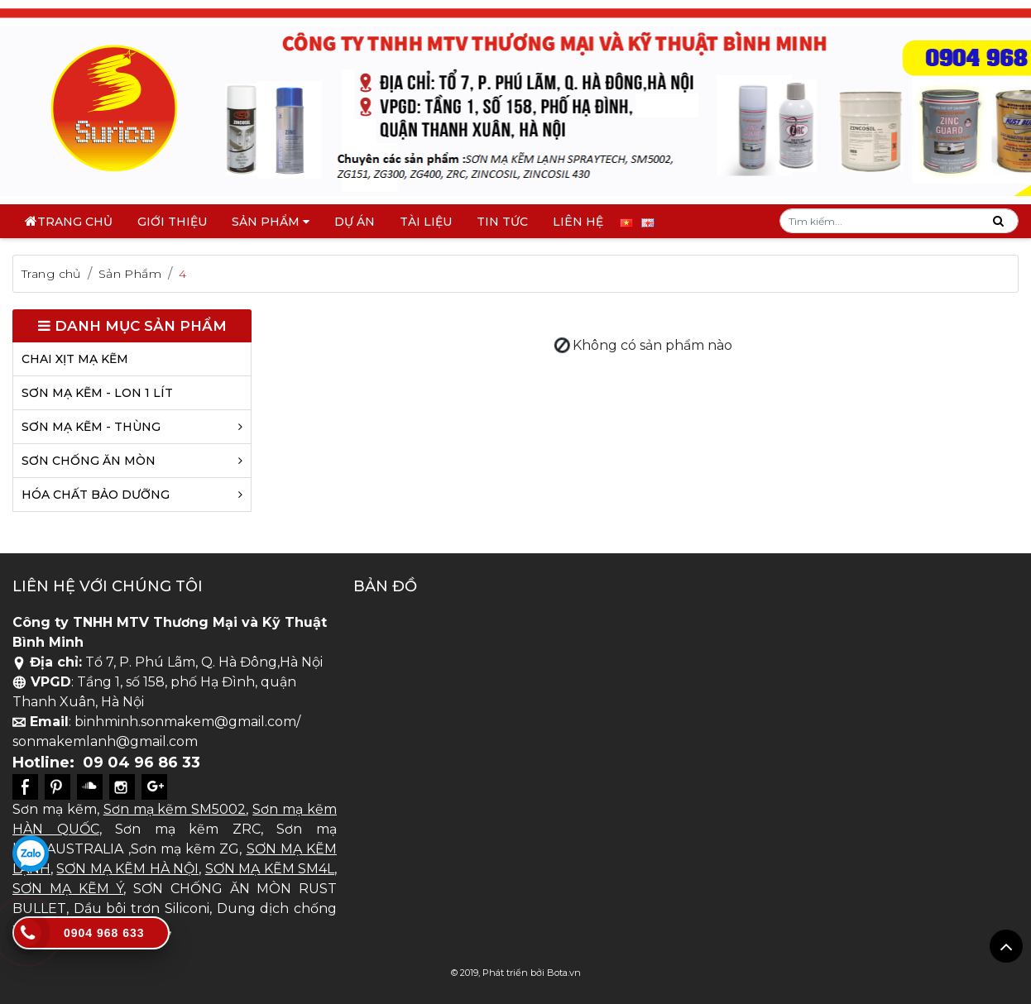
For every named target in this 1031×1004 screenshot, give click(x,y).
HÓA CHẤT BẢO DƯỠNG (132, 494)
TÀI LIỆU (426, 221)
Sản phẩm (270, 221)
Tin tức (502, 221)
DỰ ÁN (354, 221)
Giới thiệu (172, 221)
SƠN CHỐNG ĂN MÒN (132, 460)
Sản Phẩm (129, 273)
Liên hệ (578, 221)
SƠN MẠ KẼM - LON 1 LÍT (97, 392)
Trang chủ (75, 221)
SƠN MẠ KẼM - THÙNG (132, 426)
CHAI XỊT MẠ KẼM (75, 358)
